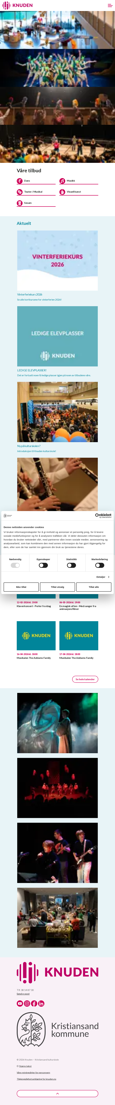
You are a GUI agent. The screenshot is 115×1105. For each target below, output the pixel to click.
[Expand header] (110, 5)
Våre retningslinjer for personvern (33, 1072)
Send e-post (23, 993)
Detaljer (101, 577)
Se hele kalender (85, 679)
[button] (57, 30)
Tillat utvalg (57, 587)
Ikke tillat (21, 587)
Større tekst (24, 1066)
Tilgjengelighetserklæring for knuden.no (36, 1079)
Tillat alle (94, 587)
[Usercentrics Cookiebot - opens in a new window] (97, 515)
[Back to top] (57, 1093)
